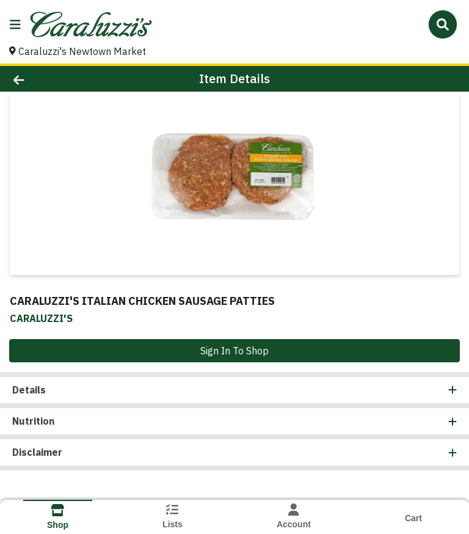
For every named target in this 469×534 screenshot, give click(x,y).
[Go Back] (66, 79)
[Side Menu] (15, 24)
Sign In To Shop (234, 351)
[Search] (443, 24)
